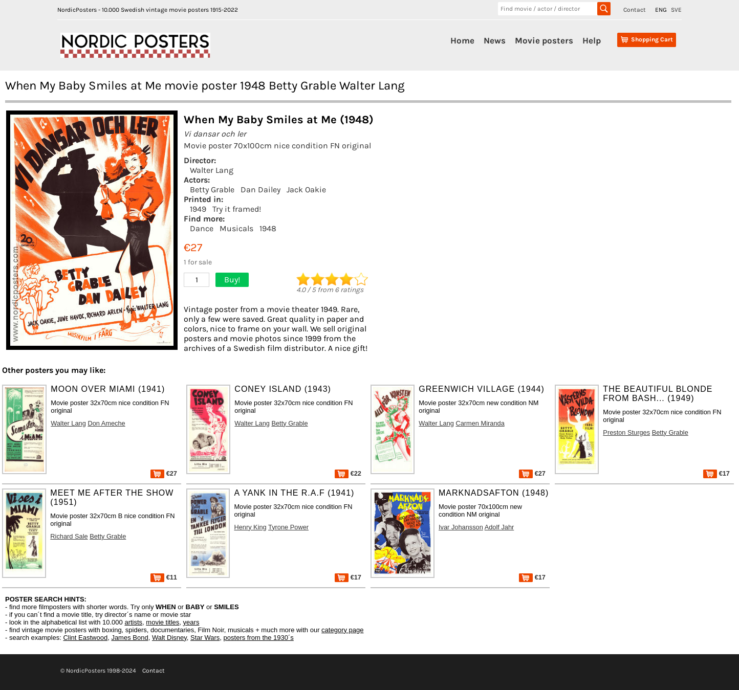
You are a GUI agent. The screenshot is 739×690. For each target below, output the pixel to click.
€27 (163, 473)
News (495, 40)
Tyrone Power (288, 527)
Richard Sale (69, 536)
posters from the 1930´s (259, 637)
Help (591, 40)
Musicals (236, 228)
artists (133, 622)
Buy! (232, 279)
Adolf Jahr (499, 527)
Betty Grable (212, 189)
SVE (676, 9)
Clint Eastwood (85, 637)
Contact (634, 9)
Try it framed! (236, 209)
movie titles (162, 622)
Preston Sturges (626, 432)
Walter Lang (211, 170)
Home (462, 40)
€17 (716, 473)
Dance (201, 228)
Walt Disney (169, 637)
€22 (348, 473)
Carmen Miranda (479, 423)
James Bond (129, 637)
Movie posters (544, 40)
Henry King (250, 527)
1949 (198, 209)
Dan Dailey (260, 189)
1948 (267, 228)
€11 (163, 577)
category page (342, 630)
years (191, 622)
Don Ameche (106, 423)
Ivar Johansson (461, 527)
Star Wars (205, 637)
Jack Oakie (306, 189)
